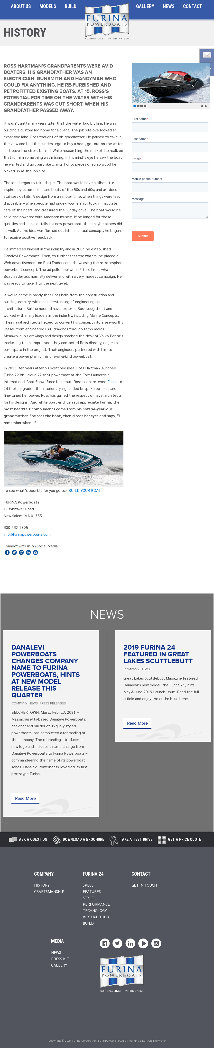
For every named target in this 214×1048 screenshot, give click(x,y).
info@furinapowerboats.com (27, 534)
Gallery (145, 6)
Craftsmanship (49, 891)
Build (70, 6)
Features (92, 891)
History (42, 885)
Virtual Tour (96, 916)
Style (88, 897)
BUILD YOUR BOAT (85, 490)
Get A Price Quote (184, 839)
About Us (21, 6)
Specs (88, 885)
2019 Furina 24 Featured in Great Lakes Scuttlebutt (158, 654)
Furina (112, 381)
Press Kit (60, 958)
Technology (95, 910)
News (169, 6)
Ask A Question (33, 839)
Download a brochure (83, 839)
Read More (25, 798)
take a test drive (136, 839)
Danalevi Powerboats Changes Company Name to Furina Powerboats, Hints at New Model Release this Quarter (45, 671)
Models (47, 6)
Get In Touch (144, 885)
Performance (96, 904)
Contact (192, 6)
